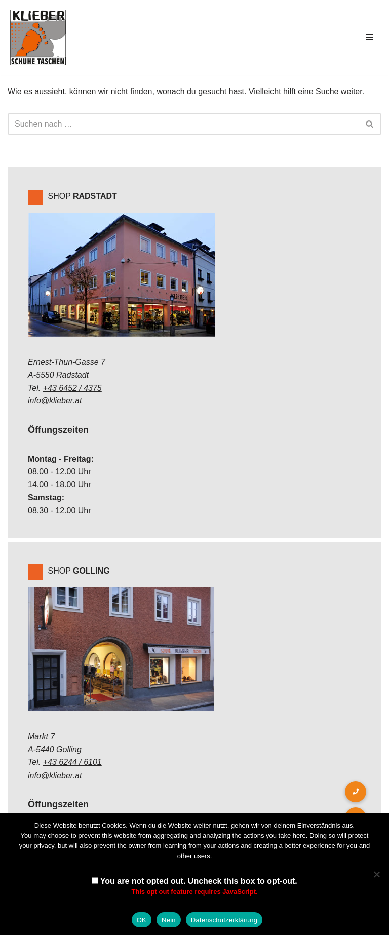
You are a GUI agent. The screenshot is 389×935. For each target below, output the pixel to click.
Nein (169, 920)
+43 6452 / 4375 (72, 388)
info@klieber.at (55, 400)
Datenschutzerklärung (224, 920)
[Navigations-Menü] (369, 37)
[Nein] (376, 874)
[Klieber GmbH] (38, 37)
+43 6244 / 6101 (72, 762)
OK (141, 920)
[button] (355, 791)
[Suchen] (183, 124)
